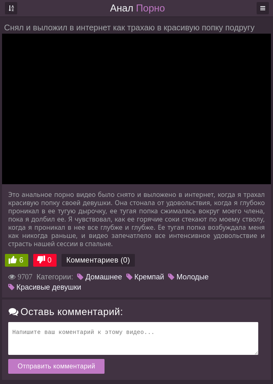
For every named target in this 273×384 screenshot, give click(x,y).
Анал (137, 8)
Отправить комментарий (56, 366)
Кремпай (145, 277)
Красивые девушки (44, 287)
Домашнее (99, 277)
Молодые (188, 277)
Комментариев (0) (98, 260)
